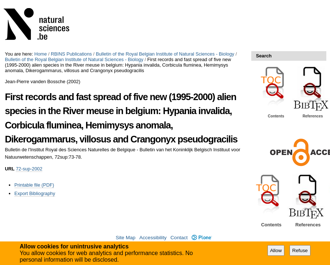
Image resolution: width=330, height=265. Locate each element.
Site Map (125, 237)
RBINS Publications (71, 54)
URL (9, 169)
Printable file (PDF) (34, 185)
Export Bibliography (34, 193)
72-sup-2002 (29, 169)
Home (40, 54)
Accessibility (153, 237)
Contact (179, 237)
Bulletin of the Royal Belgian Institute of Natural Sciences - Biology (165, 54)
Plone (201, 237)
